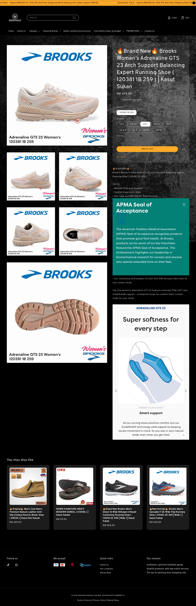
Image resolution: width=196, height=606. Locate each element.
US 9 (134, 130)
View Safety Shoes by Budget (107, 31)
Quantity (120, 136)
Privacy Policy (99, 600)
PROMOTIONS (132, 31)
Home (11, 31)
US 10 (159, 130)
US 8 (168, 124)
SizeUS (120, 118)
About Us (21, 31)
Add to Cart (147, 149)
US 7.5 (157, 124)
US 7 (145, 124)
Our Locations (106, 569)
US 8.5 (123, 130)
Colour (120, 107)
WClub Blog (105, 573)
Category (33, 31)
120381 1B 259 (127, 112)
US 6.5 (133, 124)
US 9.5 (146, 130)
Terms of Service (84, 600)
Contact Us (150, 31)
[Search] (74, 17)
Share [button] (121, 157)
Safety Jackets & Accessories (77, 31)
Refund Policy (113, 600)
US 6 (122, 124)
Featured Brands (50, 31)
